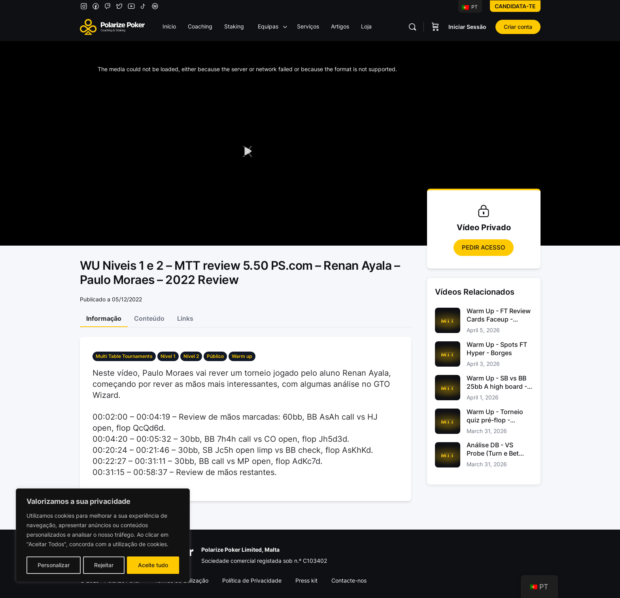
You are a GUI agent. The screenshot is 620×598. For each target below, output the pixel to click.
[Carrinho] (435, 27)
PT (470, 7)
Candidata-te (515, 6)
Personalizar (53, 565)
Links (185, 318)
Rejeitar (103, 565)
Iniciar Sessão (467, 26)
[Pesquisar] (412, 27)
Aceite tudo (153, 565)
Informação (103, 318)
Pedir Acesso (483, 247)
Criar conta (518, 26)
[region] (103, 536)
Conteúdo (149, 318)
